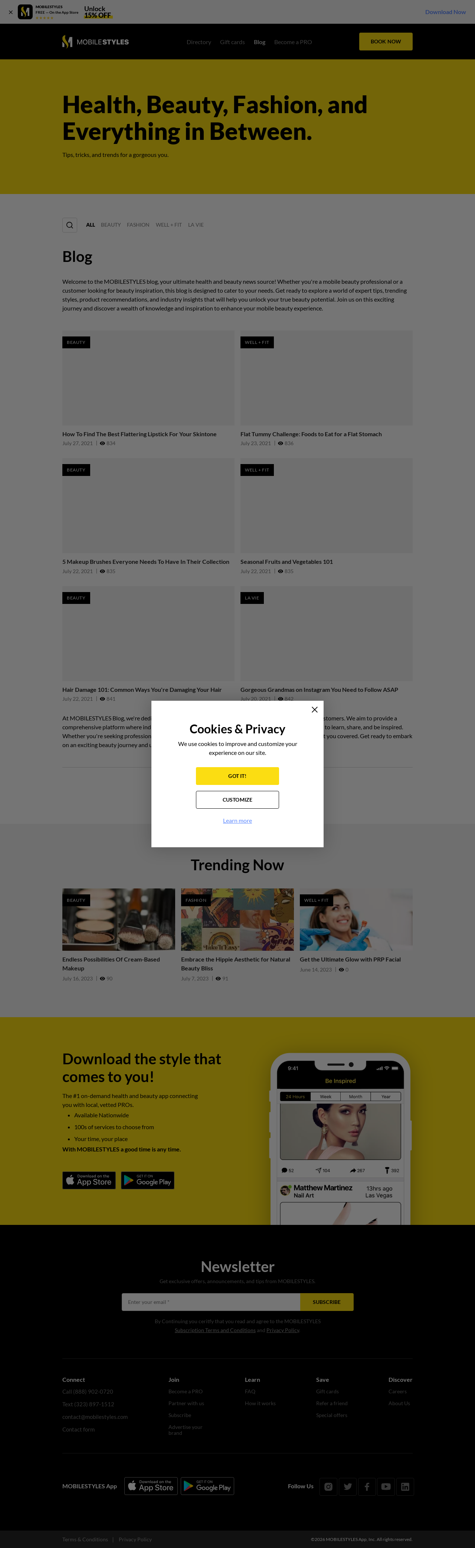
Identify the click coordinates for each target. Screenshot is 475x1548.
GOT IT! (237, 777)
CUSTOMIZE (238, 801)
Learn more (237, 821)
